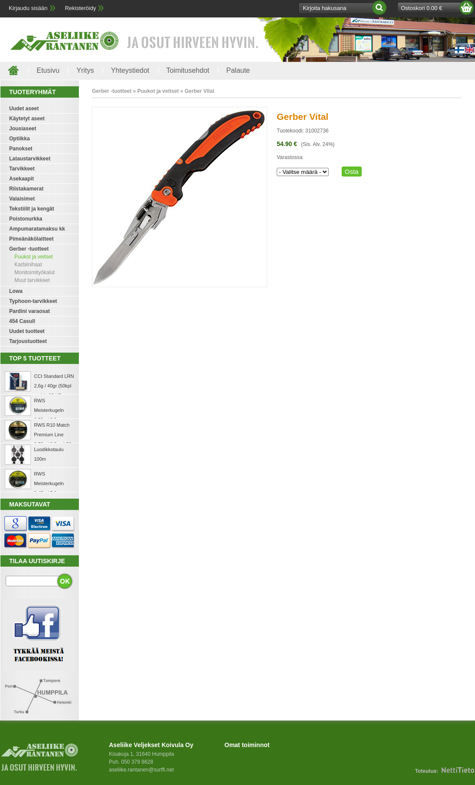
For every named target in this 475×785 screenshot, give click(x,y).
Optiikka (19, 139)
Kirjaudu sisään (28, 8)
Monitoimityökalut (34, 272)
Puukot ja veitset (33, 257)
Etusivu (48, 70)
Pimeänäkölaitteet (31, 239)
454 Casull (22, 321)
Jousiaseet (22, 129)
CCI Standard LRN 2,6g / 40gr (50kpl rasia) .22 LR (54, 386)
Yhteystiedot (130, 70)
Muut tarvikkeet (32, 280)
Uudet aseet (24, 108)
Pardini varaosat (29, 311)
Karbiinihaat (28, 265)
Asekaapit (21, 179)
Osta (352, 171)
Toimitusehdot (188, 70)
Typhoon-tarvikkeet (33, 301)
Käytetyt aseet (26, 119)
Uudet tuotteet (26, 331)
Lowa (16, 291)
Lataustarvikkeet (30, 159)
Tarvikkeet (21, 169)
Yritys (85, 70)
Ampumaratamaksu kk (37, 229)
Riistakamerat (26, 189)
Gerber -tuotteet (29, 249)
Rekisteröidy (80, 8)
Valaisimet (22, 199)
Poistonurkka (25, 219)
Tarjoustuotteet (28, 341)
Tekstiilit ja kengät (31, 209)
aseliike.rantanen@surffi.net (141, 770)
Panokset (20, 149)
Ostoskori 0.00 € (421, 8)
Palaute (238, 70)
